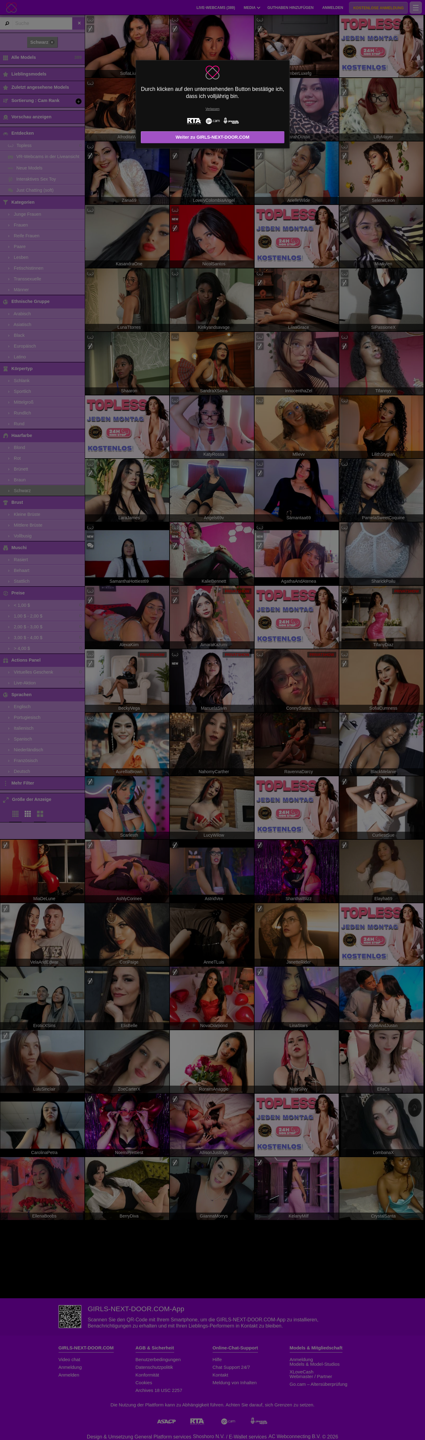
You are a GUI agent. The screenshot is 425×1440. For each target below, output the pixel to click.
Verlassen (213, 109)
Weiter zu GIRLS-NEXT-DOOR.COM (213, 137)
